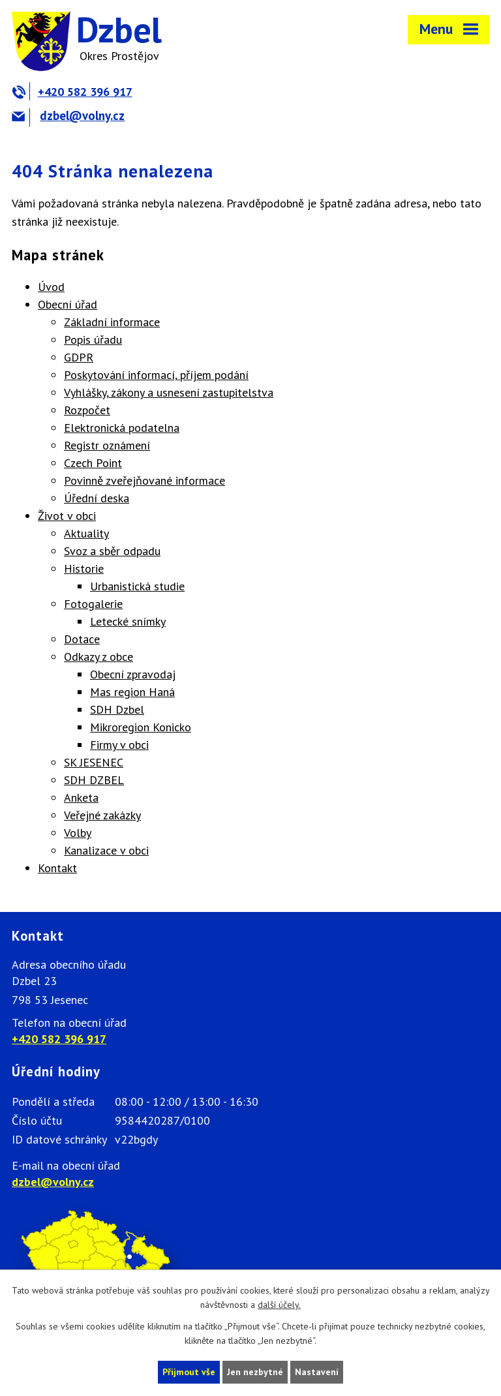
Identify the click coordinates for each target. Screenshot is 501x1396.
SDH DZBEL (94, 779)
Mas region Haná (132, 691)
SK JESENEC (93, 762)
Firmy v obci (119, 744)
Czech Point (93, 462)
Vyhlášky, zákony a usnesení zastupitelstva (168, 392)
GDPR (78, 357)
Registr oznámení (107, 445)
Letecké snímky (128, 621)
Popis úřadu (93, 339)
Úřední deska (96, 498)
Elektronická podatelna (121, 427)
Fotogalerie (93, 603)
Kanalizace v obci (106, 850)
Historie (84, 568)
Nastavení (317, 1372)
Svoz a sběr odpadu (112, 550)
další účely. (279, 1305)
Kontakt (57, 867)
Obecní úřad (67, 304)
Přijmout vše (188, 1372)
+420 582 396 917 (72, 91)
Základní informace (112, 321)
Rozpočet (87, 409)
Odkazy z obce (98, 656)
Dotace (82, 638)
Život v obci (67, 515)
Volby (77, 832)
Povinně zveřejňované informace (144, 480)
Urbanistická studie (137, 586)
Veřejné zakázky (102, 815)
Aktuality (86, 533)
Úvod (51, 286)
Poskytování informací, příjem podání (156, 374)
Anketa (81, 797)
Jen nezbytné (255, 1372)
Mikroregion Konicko (140, 727)
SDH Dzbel (117, 709)
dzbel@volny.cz (68, 115)
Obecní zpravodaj (132, 674)
